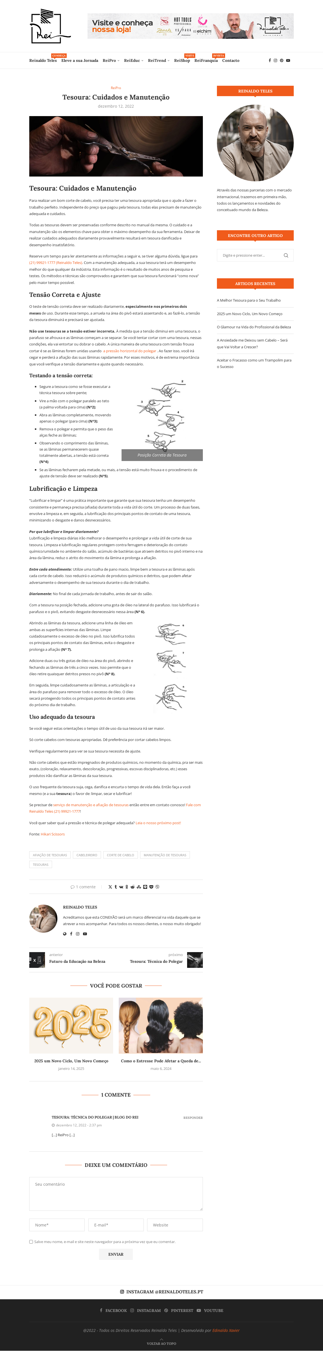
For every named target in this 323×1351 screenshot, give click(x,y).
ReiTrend (157, 60)
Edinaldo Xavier (226, 1330)
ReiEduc (132, 60)
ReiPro (109, 60)
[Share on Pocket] (151, 887)
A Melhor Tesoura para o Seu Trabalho (249, 300)
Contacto (230, 60)
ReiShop (182, 58)
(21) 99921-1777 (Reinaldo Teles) (55, 263)
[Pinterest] (281, 60)
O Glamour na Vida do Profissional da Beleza (254, 326)
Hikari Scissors (53, 834)
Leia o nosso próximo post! (158, 823)
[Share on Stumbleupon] (139, 887)
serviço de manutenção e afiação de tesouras (91, 805)
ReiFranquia (206, 58)
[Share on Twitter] (110, 887)
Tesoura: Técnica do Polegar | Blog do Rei (95, 1117)
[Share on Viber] (157, 887)
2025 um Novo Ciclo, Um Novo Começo (71, 1061)
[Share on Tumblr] (116, 887)
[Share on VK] (121, 887)
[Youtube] (288, 60)
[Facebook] (270, 60)
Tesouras (40, 865)
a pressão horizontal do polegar (129, 351)
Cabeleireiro (87, 855)
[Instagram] (275, 60)
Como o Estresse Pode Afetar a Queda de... (161, 1061)
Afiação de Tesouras (50, 855)
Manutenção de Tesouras (165, 855)
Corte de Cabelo (120, 855)
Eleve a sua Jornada (79, 60)
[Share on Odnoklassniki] (126, 887)
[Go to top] (161, 1343)
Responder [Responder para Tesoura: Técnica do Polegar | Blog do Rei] (193, 1118)
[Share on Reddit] (132, 887)
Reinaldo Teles (43, 58)
